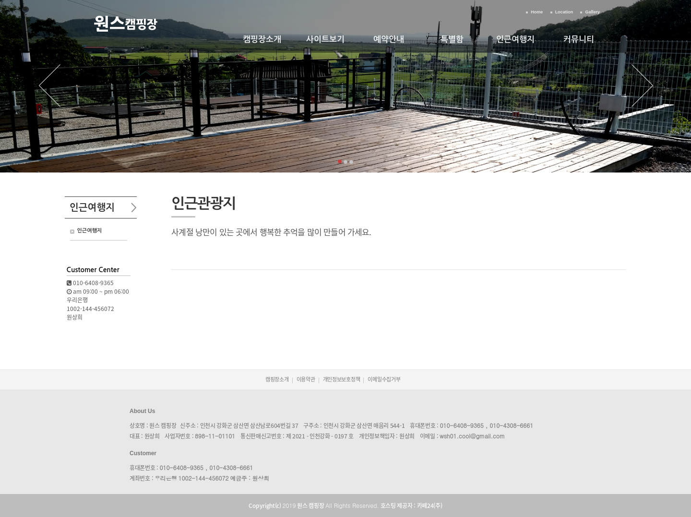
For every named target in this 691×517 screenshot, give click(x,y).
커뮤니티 (578, 39)
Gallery (592, 12)
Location (564, 12)
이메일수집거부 (384, 379)
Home (537, 12)
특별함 (452, 39)
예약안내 (388, 39)
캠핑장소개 (262, 39)
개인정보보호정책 (341, 379)
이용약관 (306, 379)
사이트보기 (325, 39)
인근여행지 (515, 39)
